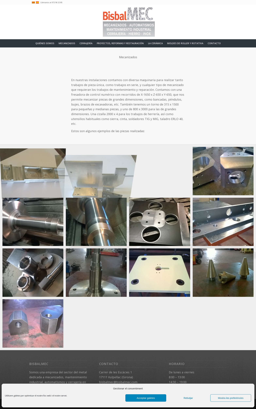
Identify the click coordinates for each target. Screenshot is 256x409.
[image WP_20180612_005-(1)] (224, 273)
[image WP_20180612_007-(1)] (34, 324)
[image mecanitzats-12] (97, 172)
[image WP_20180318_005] (224, 223)
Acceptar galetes (146, 398)
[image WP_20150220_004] (224, 172)
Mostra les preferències (230, 398)
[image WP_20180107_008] (160, 223)
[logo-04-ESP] (128, 22)
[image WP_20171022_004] (34, 223)
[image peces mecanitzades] (34, 172)
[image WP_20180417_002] (97, 273)
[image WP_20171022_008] (97, 223)
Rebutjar (188, 398)
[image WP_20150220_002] (160, 172)
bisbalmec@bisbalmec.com (118, 382)
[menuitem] (44, 43)
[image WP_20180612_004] (160, 273)
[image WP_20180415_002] (34, 273)
